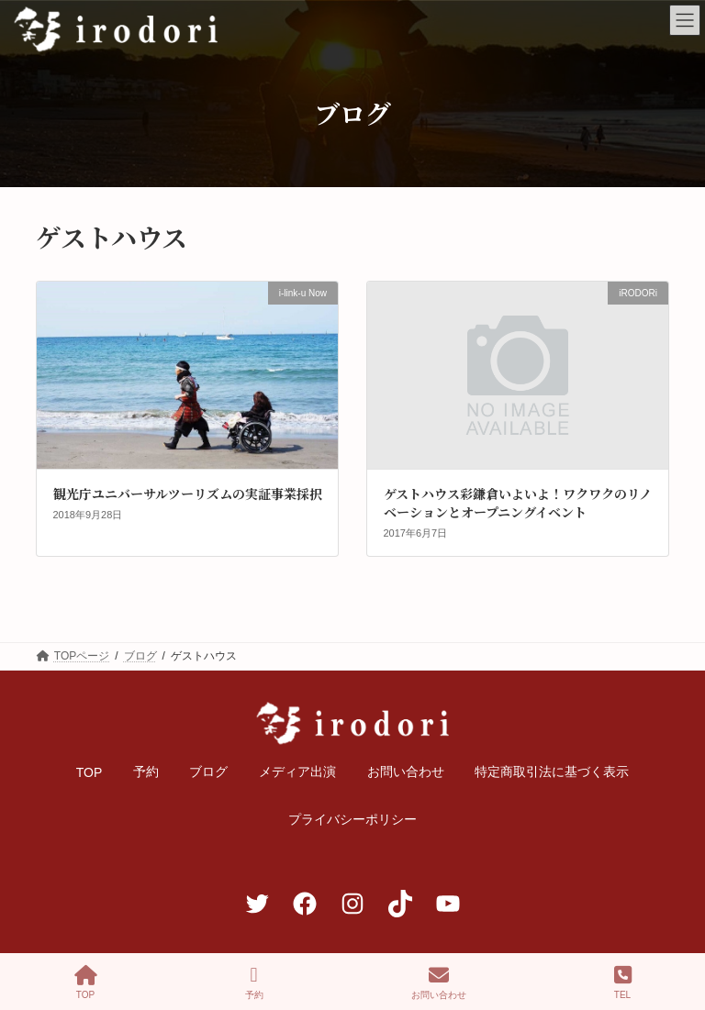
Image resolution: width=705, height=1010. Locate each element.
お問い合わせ (438, 982)
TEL (623, 982)
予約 (254, 982)
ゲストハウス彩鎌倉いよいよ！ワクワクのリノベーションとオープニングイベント (518, 502)
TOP (85, 982)
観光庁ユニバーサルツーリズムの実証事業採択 (187, 493)
